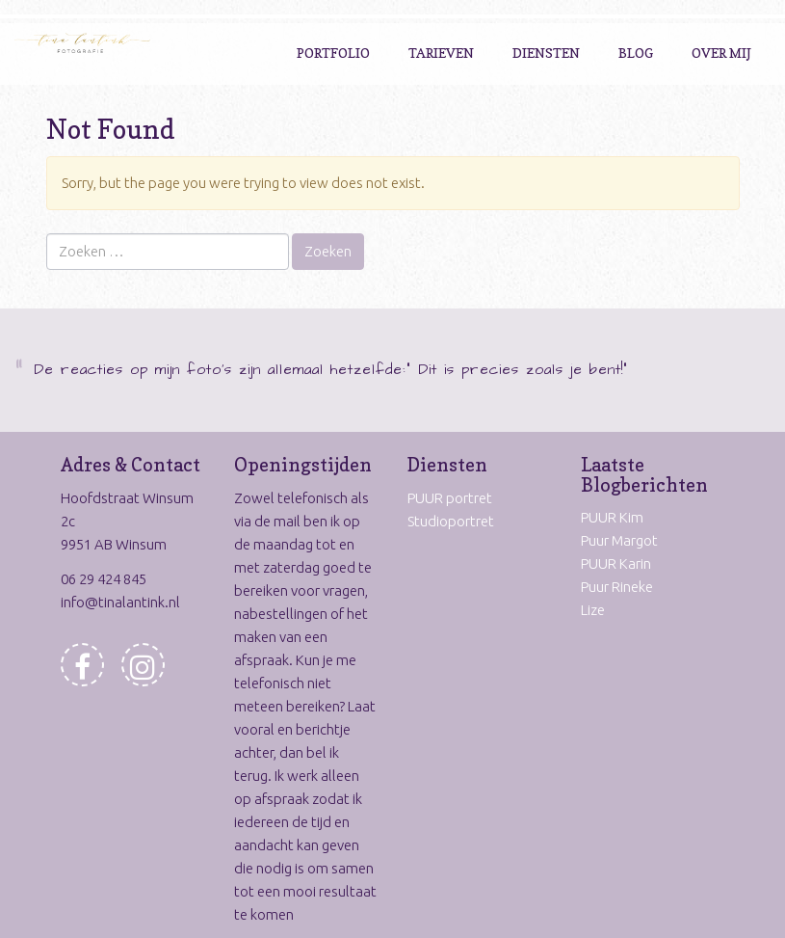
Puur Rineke (617, 586)
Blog (635, 52)
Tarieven (441, 52)
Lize (593, 610)
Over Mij (721, 52)
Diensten (546, 52)
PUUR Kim (612, 517)
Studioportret (450, 521)
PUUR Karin (616, 563)
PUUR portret (449, 498)
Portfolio (333, 52)
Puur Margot (619, 540)
